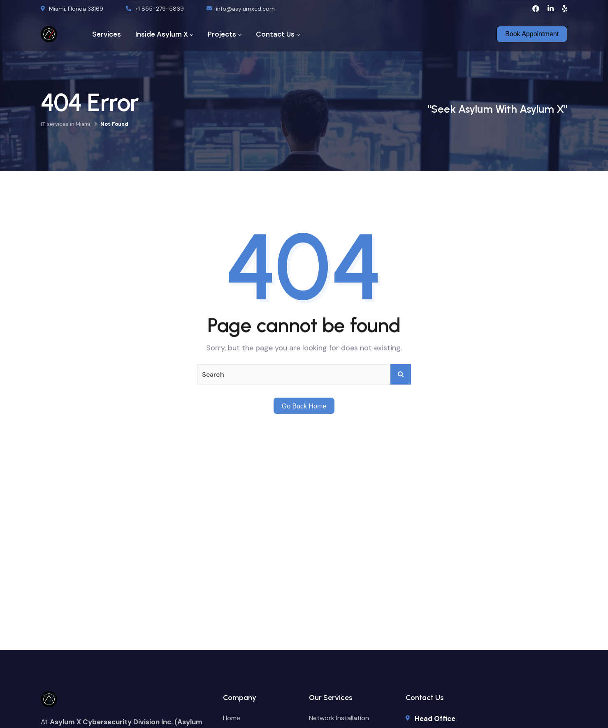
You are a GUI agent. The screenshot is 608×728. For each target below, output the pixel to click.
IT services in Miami (65, 124)
